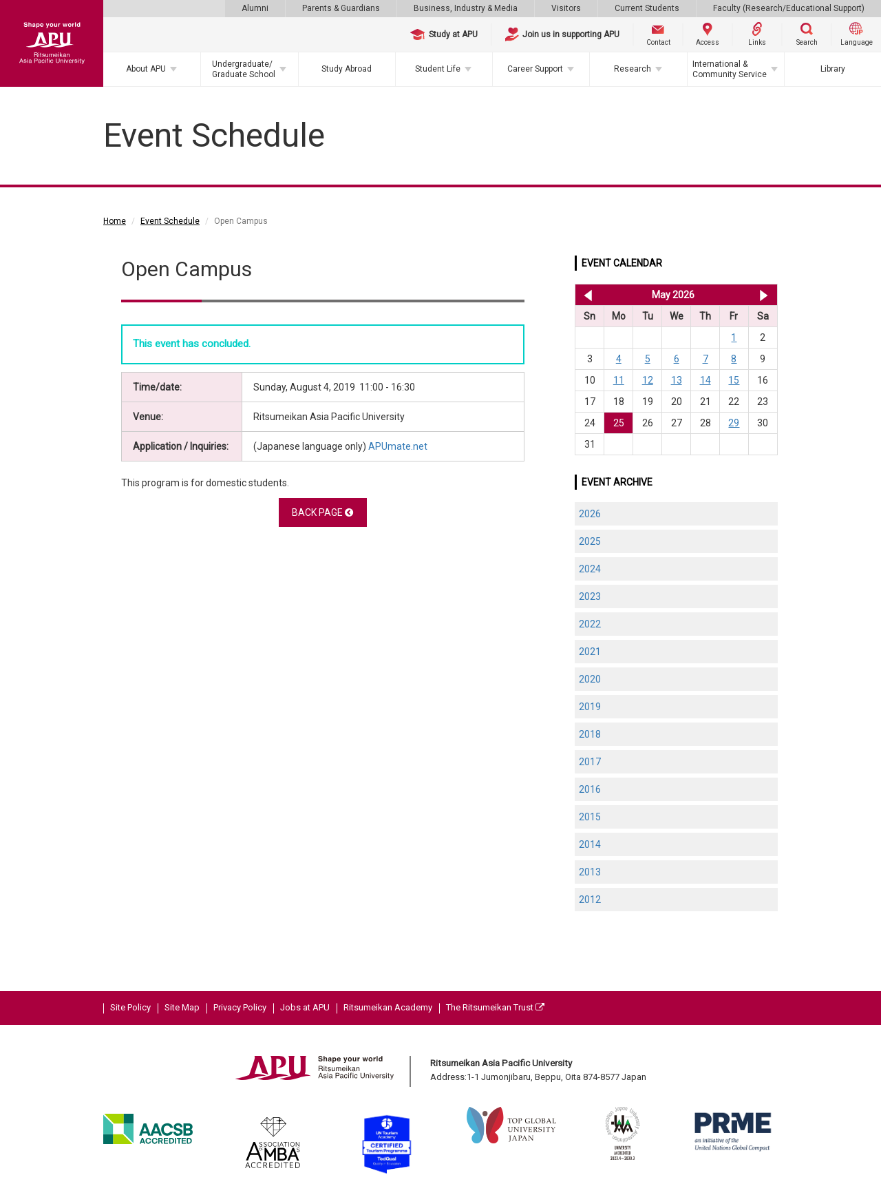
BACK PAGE (322, 512)
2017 (590, 761)
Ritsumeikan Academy (387, 1007)
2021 (590, 651)
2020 (590, 679)
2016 (590, 789)
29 (733, 422)
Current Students (647, 8)
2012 (590, 899)
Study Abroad (346, 69)
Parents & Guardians (341, 8)
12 (647, 380)
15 (733, 380)
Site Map (182, 1007)
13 (676, 380)
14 (705, 380)
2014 (590, 844)
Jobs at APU (305, 1007)
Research (632, 69)
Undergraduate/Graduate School (243, 69)
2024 (590, 568)
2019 (590, 706)
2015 (590, 816)
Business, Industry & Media (466, 8)
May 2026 (673, 294)
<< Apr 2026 (585, 294)
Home (114, 221)
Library (832, 69)
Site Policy (130, 1007)
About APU (146, 69)
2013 (590, 871)
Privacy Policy (239, 1007)
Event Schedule (170, 221)
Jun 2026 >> (764, 294)
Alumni (255, 8)
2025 (590, 541)
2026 (590, 513)
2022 (590, 624)
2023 (590, 596)
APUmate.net (397, 446)
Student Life (437, 69)
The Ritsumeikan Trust (495, 1007)
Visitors (566, 8)
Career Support (535, 69)
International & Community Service (729, 69)
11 (618, 380)
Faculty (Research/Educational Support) (788, 8)
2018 (590, 734)
